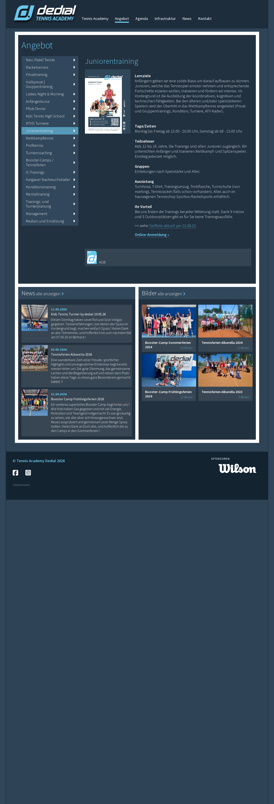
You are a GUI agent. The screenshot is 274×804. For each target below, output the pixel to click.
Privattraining (50, 74)
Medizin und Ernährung (50, 221)
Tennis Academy (95, 18)
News (186, 18)
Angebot (122, 18)
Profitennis (50, 145)
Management (50, 213)
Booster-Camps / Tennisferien (50, 162)
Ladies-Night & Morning (50, 93)
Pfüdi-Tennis (50, 108)
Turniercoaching (50, 152)
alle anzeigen (50, 294)
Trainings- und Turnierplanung (50, 204)
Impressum (21, 484)
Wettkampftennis (50, 138)
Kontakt (205, 18)
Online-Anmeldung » (152, 234)
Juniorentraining (50, 130)
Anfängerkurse (50, 101)
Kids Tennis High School (50, 116)
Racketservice (50, 67)
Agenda (141, 18)
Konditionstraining (50, 186)
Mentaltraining (50, 194)
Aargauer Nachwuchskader (50, 179)
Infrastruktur (165, 18)
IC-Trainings (50, 172)
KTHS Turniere (50, 123)
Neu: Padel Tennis (50, 59)
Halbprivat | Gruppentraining (50, 84)
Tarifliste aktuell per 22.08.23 (172, 225)
